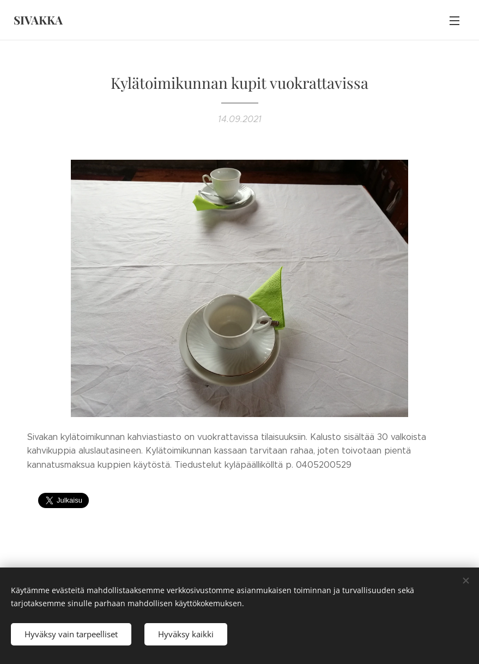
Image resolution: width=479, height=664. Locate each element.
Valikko (454, 20)
